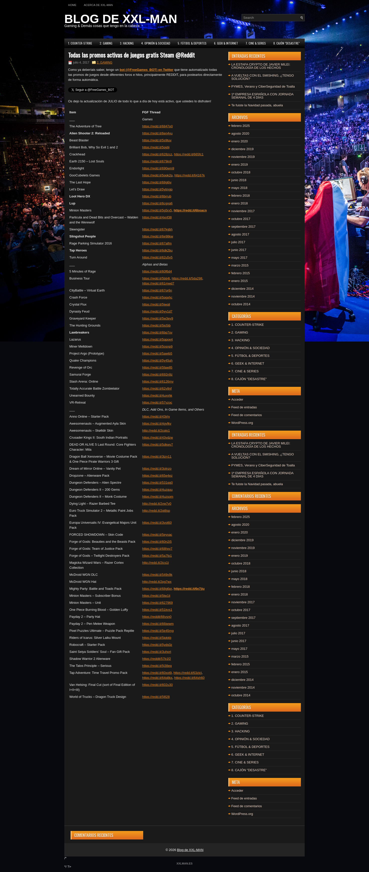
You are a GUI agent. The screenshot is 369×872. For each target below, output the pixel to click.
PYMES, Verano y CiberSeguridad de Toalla (263, 86)
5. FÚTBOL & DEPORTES (192, 43)
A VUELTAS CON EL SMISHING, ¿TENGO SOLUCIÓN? (262, 77)
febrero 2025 (240, 126)
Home (72, 5)
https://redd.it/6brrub (156, 196)
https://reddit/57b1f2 (156, 659)
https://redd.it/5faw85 (157, 367)
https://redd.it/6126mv (157, 381)
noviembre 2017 (243, 211)
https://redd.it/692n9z (157, 374)
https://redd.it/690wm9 (158, 168)
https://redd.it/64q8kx (157, 678)
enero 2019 (239, 164)
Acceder (237, 399)
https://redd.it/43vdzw (157, 437)
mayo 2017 (239, 257)
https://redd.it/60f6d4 (157, 271)
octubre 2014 (240, 304)
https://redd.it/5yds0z (157, 645)
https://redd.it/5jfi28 (156, 697)
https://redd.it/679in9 (157, 161)
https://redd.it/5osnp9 (157, 346)
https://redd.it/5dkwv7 (157, 444)
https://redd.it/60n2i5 (157, 541)
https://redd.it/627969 (157, 603)
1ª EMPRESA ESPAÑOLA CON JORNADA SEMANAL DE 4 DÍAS (262, 95)
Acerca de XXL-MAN (98, 5)
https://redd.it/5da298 (187, 278)
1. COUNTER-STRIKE (80, 43)
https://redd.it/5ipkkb (156, 638)
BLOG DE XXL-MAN (120, 19)
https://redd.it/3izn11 (156, 456)
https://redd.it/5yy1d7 (157, 311)
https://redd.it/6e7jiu (189, 589)
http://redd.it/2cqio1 (156, 430)
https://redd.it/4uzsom (157, 496)
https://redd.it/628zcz (157, 154)
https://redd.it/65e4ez (157, 475)
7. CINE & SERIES (256, 43)
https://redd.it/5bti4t (156, 278)
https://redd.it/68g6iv (156, 182)
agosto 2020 (240, 133)
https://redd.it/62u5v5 (157, 257)
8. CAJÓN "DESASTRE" (286, 43)
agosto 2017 (240, 234)
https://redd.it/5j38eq (157, 666)
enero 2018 (239, 203)
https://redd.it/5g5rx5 (157, 210)
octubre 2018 (240, 172)
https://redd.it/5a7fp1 (157, 555)
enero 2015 (239, 281)
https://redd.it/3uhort (156, 652)
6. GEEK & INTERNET (226, 43)
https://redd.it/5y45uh (157, 360)
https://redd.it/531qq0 (157, 482)
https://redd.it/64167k (189, 175)
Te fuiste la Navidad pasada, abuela (257, 105)
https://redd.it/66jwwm (158, 624)
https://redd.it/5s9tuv (156, 140)
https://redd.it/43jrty (156, 416)
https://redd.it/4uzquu (157, 489)
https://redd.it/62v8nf (157, 388)
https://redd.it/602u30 (157, 685)
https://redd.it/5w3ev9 (157, 318)
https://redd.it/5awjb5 (157, 353)
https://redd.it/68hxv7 (157, 548)
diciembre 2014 (242, 288)
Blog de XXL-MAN (190, 850)
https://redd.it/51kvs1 (157, 610)
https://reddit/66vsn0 (156, 617)
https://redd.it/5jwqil (156, 304)
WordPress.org (242, 423)
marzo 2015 (240, 265)
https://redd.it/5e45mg (158, 631)
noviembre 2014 (243, 296)
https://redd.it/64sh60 (189, 678)
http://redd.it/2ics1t (155, 562)
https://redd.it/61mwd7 (158, 283)
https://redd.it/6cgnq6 (157, 203)
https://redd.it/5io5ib (156, 325)
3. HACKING (127, 43)
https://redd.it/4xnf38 (157, 217)
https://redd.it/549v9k (157, 574)
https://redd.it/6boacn (190, 210)
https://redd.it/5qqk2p (157, 175)
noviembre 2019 (243, 157)
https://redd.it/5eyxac (157, 534)
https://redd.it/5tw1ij (156, 596)
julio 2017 (238, 242)
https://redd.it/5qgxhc (157, 297)
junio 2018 (238, 180)
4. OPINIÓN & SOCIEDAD (155, 43)
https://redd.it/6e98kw (157, 236)
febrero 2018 (240, 195)
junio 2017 (238, 250)
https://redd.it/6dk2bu (157, 250)
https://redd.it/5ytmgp (157, 189)
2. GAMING (106, 43)
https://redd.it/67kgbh (157, 229)
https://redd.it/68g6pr (157, 589)
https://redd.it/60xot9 (157, 673)
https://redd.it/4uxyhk (157, 395)
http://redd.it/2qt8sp (156, 510)
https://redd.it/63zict (187, 673)
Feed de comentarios (246, 415)
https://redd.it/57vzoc (157, 402)
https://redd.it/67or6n (157, 290)
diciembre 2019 (242, 149)
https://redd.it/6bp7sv (157, 332)
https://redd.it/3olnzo (156, 468)
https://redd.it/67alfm (157, 243)
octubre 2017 (240, 219)
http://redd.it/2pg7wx (156, 582)
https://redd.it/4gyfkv (156, 423)
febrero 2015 (240, 273)
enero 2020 (239, 141)
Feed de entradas (244, 407)
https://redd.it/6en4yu (157, 133)
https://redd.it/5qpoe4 (157, 339)
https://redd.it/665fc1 (189, 154)
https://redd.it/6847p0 (157, 126)
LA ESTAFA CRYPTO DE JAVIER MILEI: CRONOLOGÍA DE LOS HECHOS (260, 66)
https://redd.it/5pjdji (155, 147)
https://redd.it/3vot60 (157, 522)
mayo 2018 (239, 188)
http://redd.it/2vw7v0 (156, 503)
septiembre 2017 (243, 226)
